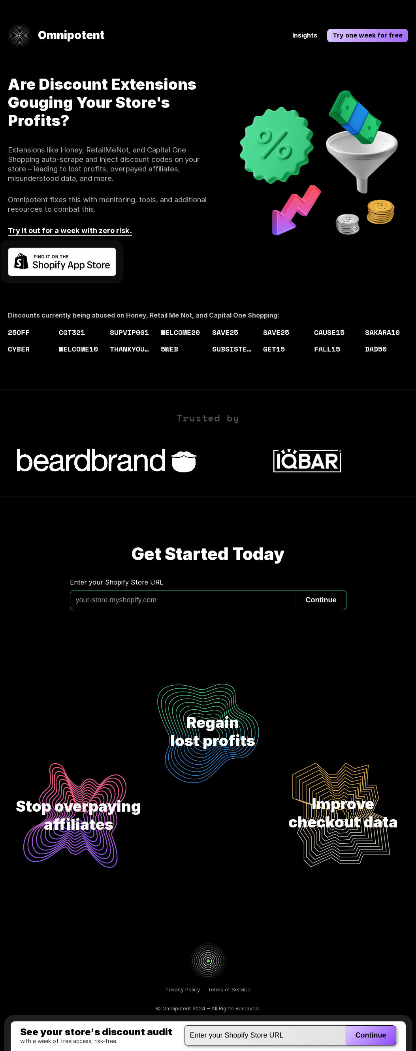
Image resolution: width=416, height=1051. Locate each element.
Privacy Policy (183, 990)
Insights (304, 35)
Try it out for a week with (70, 230)
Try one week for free (368, 35)
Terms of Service (229, 990)
